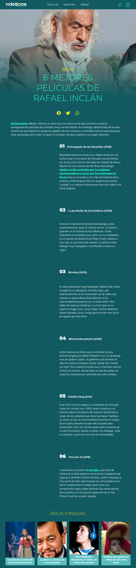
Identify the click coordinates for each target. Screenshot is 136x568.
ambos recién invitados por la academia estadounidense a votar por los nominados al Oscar (88, 173)
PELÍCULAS (52, 4)
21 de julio (92, 470)
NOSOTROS (69, 4)
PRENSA (85, 4)
